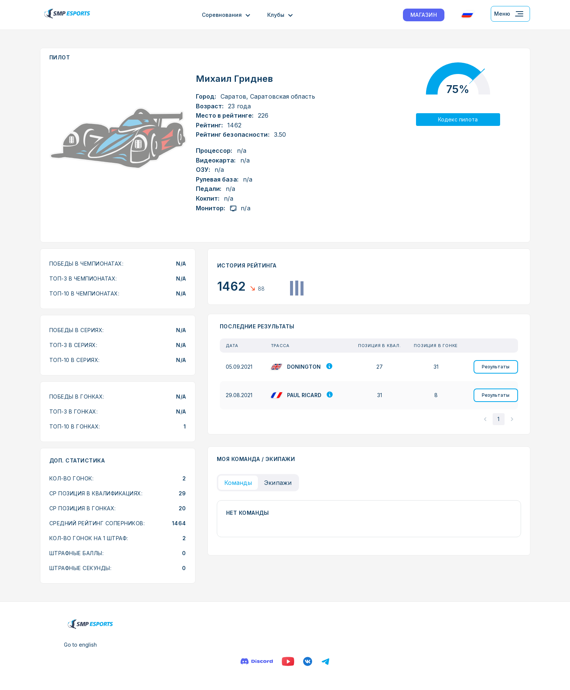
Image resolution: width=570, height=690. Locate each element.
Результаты (496, 366)
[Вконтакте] (307, 661)
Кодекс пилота (458, 119)
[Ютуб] (288, 661)
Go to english (80, 644)
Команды (238, 482)
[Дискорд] (256, 661)
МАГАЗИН (423, 15)
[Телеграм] (325, 661)
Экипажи (278, 482)
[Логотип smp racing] (67, 15)
